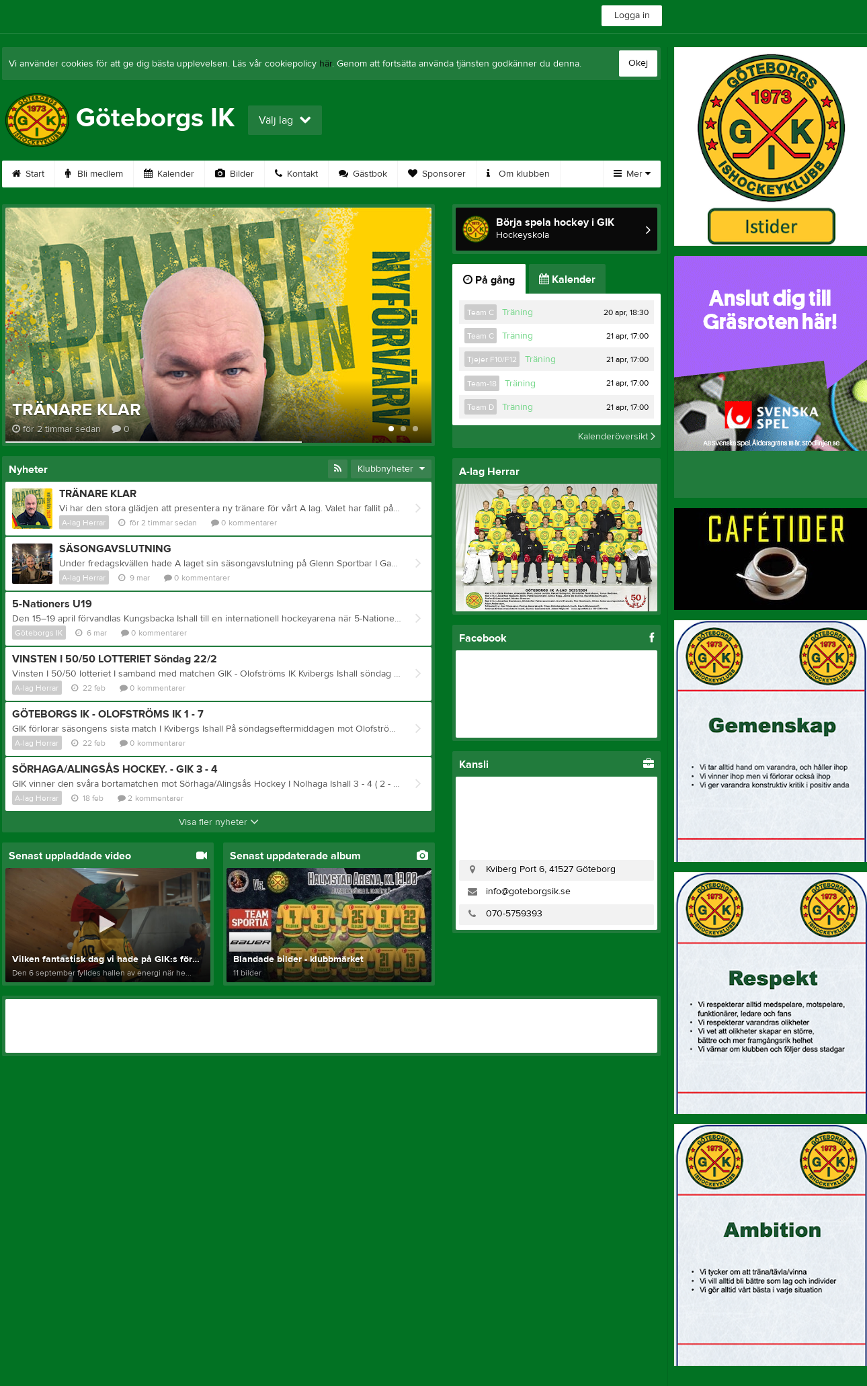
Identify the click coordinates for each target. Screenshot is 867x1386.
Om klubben (518, 174)
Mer (632, 174)
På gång (489, 280)
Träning (517, 312)
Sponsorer (437, 174)
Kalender (169, 174)
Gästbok (363, 174)
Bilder (234, 174)
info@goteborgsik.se (528, 891)
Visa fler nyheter (219, 822)
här (325, 64)
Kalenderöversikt (616, 437)
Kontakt (296, 174)
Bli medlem (94, 174)
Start (28, 174)
